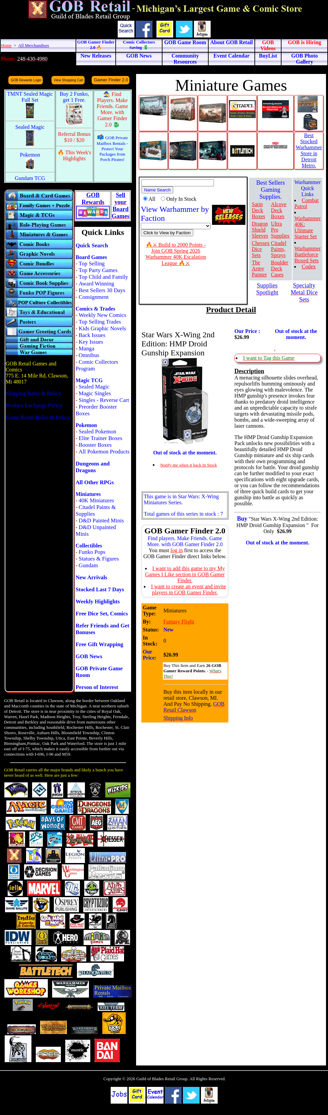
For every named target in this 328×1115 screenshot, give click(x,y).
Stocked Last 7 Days (100, 589)
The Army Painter (259, 268)
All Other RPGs (95, 482)
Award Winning (96, 283)
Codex (309, 266)
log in (177, 550)
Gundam (88, 565)
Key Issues (91, 342)
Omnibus (89, 355)
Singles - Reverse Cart (104, 400)
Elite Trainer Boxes (100, 438)
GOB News (89, 656)
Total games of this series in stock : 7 (183, 514)
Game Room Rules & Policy (38, 417)
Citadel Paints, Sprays (278, 249)
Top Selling (92, 263)
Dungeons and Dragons (93, 467)
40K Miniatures (96, 500)
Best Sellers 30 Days (102, 290)
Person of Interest (97, 687)
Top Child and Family (103, 277)
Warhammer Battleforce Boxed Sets (307, 254)
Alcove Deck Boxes (278, 210)
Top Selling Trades (100, 322)
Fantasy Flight (178, 621)
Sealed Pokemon (97, 431)
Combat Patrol (306, 203)
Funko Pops (92, 552)
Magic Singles (95, 393)
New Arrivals (91, 577)
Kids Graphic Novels (102, 328)
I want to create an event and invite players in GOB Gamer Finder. (188, 589)
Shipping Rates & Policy (33, 393)
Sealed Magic (94, 386)
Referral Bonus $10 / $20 (74, 137)
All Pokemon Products (104, 451)
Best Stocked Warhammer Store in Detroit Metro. (309, 150)
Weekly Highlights (98, 601)
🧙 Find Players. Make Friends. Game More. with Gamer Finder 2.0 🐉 (112, 109)
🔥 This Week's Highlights (74, 155)
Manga (86, 348)
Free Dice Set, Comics (102, 613)
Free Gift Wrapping (99, 644)
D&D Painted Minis (101, 520)
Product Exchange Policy (34, 405)
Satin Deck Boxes (258, 210)
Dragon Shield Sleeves (260, 230)
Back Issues (92, 335)
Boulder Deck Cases (279, 268)
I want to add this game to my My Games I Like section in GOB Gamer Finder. (185, 574)
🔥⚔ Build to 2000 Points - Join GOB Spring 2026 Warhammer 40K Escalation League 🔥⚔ (175, 254)
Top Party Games (98, 270)
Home (6, 45)
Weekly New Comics (102, 315)
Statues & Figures (99, 558)
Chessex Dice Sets (260, 249)
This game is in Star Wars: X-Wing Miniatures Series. (181, 499)
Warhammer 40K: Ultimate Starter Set (307, 227)
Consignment (94, 297)
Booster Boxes (95, 445)
